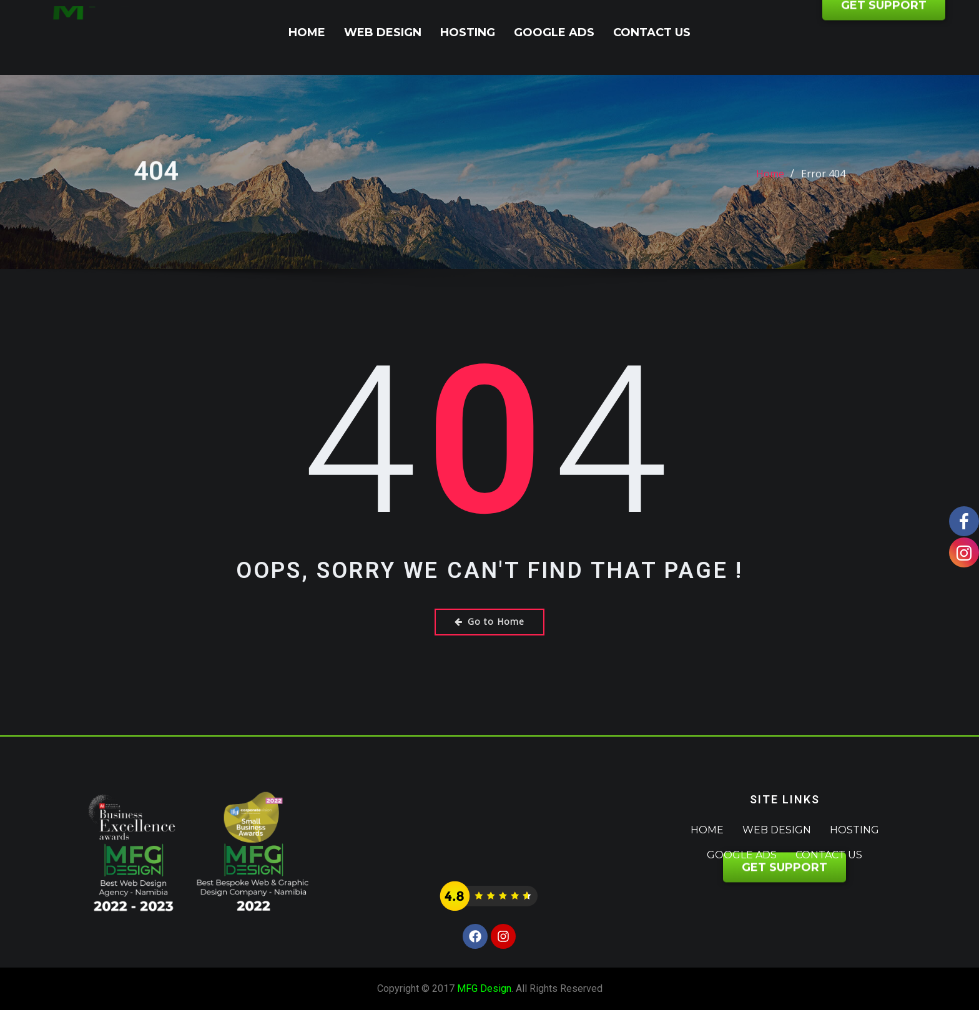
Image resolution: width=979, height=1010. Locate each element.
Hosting (467, 32)
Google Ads (554, 32)
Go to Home (489, 621)
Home (306, 32)
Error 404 (823, 185)
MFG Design (484, 988)
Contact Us (652, 32)
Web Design (382, 32)
